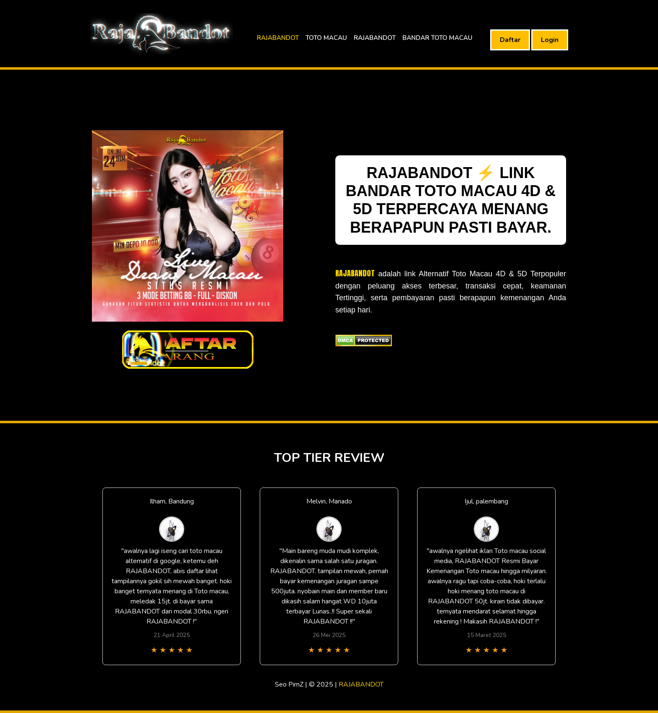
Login (550, 40)
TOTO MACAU (326, 38)
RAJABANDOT (278, 38)
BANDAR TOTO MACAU (437, 38)
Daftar (510, 40)
